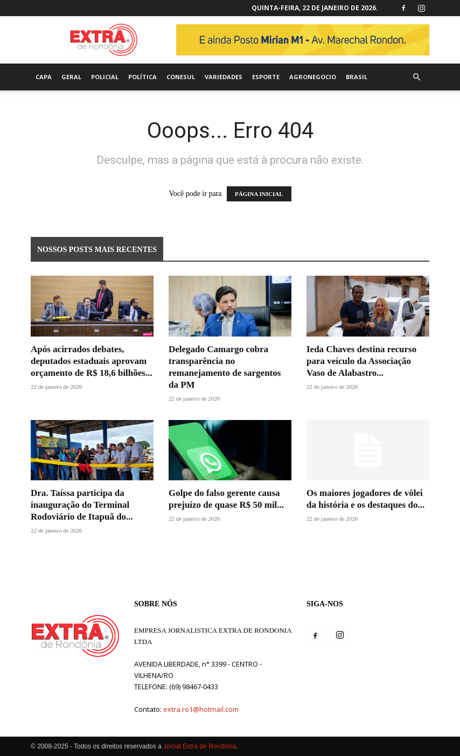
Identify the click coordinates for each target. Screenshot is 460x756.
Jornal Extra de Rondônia (199, 746)
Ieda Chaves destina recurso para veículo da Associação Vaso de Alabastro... (361, 361)
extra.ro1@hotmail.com (201, 709)
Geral (71, 77)
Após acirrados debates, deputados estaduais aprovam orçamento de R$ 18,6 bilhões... (91, 361)
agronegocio (312, 77)
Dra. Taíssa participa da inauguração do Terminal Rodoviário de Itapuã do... (82, 505)
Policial (105, 77)
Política (142, 77)
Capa (44, 77)
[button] (416, 77)
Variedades (223, 77)
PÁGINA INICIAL (259, 194)
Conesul (180, 77)
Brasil (356, 77)
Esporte (266, 77)
